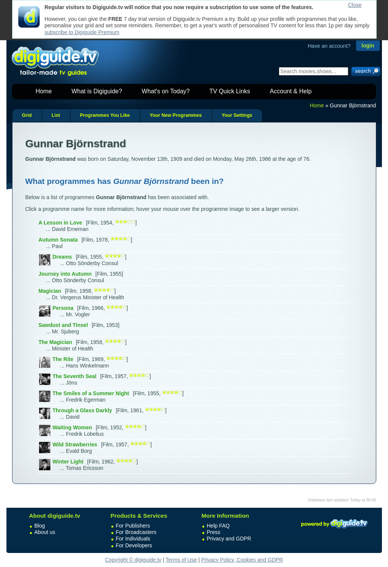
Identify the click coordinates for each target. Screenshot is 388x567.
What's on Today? (165, 91)
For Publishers (133, 526)
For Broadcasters (136, 532)
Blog (39, 526)
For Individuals (133, 539)
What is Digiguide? (97, 91)
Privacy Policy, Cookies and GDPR (242, 560)
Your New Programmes (176, 115)
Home (44, 91)
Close (355, 5)
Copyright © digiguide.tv (133, 560)
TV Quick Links (229, 91)
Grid (27, 115)
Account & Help (290, 91)
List (56, 115)
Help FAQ (218, 526)
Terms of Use (181, 560)
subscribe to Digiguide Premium (82, 32)
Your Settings (237, 115)
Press (214, 532)
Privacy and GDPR (229, 539)
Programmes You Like (105, 115)
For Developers (134, 545)
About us (44, 532)
